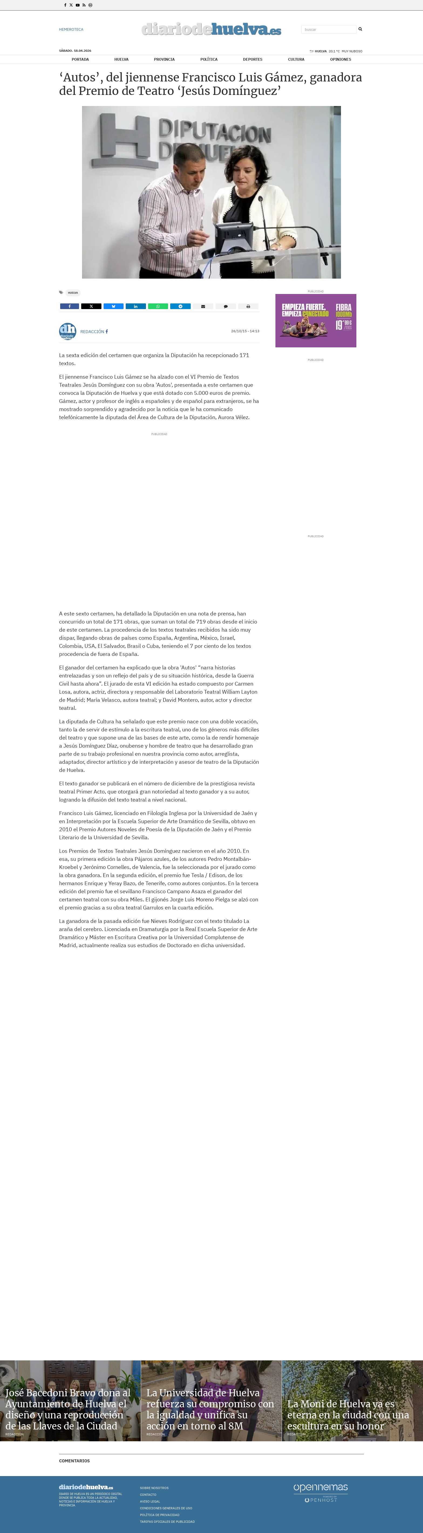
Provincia (164, 59)
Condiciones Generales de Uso (166, 1508)
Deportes (252, 59)
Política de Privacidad (159, 1515)
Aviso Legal (150, 1501)
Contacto (148, 1495)
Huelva (121, 59)
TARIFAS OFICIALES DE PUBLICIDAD (167, 1522)
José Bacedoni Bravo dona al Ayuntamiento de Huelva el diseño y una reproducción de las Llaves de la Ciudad (67, 1409)
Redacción (92, 331)
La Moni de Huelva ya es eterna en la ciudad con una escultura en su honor (348, 1415)
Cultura (296, 59)
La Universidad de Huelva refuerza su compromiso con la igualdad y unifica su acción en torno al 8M (210, 1409)
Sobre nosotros (154, 1488)
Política (209, 59)
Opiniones (340, 59)
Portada (80, 59)
